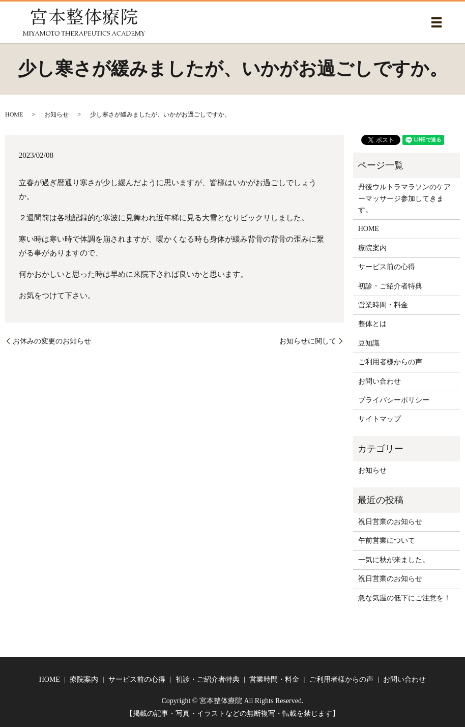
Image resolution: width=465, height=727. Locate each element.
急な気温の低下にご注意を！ (404, 598)
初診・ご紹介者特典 (390, 286)
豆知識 (369, 343)
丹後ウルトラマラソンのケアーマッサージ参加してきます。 (404, 198)
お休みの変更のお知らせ (52, 341)
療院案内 (372, 248)
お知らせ (56, 114)
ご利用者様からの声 (390, 362)
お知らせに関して (307, 341)
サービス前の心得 (386, 267)
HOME (14, 114)
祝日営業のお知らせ (390, 522)
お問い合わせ (379, 381)
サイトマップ (379, 419)
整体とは (372, 324)
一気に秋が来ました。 (393, 560)
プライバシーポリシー (393, 400)
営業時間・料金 (383, 305)
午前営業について (386, 540)
